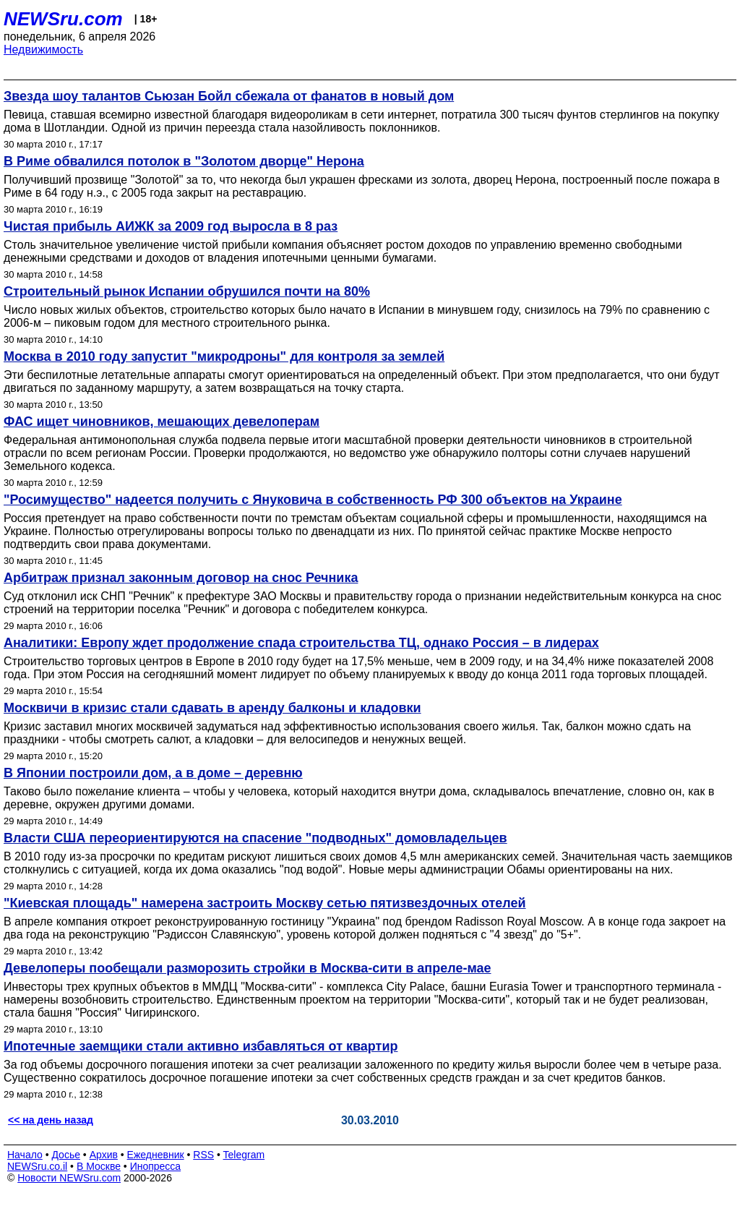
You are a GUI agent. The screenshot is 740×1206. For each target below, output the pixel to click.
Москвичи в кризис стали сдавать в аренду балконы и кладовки (212, 708)
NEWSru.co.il (37, 1166)
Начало (25, 1154)
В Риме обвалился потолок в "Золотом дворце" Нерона (184, 161)
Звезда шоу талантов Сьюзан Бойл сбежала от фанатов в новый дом (229, 96)
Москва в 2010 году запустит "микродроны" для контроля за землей (224, 356)
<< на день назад (50, 1120)
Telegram (244, 1154)
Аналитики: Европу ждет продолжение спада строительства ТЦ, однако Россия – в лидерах (301, 643)
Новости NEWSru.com (69, 1178)
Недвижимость (43, 49)
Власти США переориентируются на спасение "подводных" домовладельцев (255, 838)
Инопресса (155, 1166)
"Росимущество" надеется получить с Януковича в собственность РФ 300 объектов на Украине (313, 499)
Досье (65, 1154)
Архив (104, 1154)
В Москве (99, 1166)
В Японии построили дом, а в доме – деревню (153, 773)
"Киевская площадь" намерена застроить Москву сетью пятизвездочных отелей (265, 903)
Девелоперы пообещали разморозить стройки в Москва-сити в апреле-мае (247, 968)
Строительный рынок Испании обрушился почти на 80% (187, 291)
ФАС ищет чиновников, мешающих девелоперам (161, 421)
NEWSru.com (63, 19)
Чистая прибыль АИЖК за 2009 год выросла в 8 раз (170, 226)
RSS (203, 1154)
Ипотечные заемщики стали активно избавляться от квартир (200, 1046)
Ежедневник (155, 1154)
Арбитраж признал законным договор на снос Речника (181, 577)
